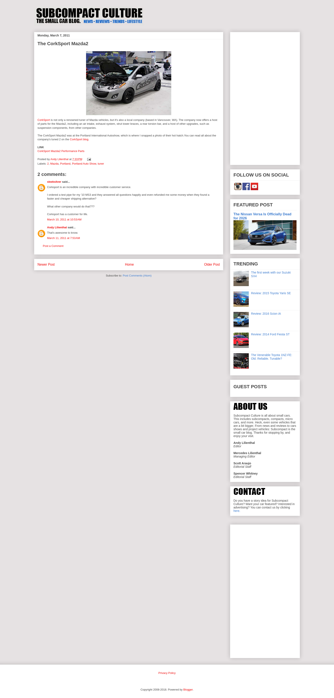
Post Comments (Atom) (137, 275)
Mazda (54, 163)
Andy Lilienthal (57, 227)
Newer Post (46, 264)
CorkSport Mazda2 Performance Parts (61, 151)
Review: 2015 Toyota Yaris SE (271, 293)
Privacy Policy (167, 673)
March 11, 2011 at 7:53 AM (63, 238)
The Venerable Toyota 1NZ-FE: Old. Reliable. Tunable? (271, 356)
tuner (101, 163)
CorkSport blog (78, 139)
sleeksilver (54, 181)
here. (236, 511)
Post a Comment (53, 246)
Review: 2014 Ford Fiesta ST (270, 334)
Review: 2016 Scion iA (266, 313)
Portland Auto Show (84, 163)
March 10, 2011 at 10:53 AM (64, 219)
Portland (65, 163)
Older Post (212, 264)
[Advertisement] (265, 98)
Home (129, 264)
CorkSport (43, 120)
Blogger (188, 689)
